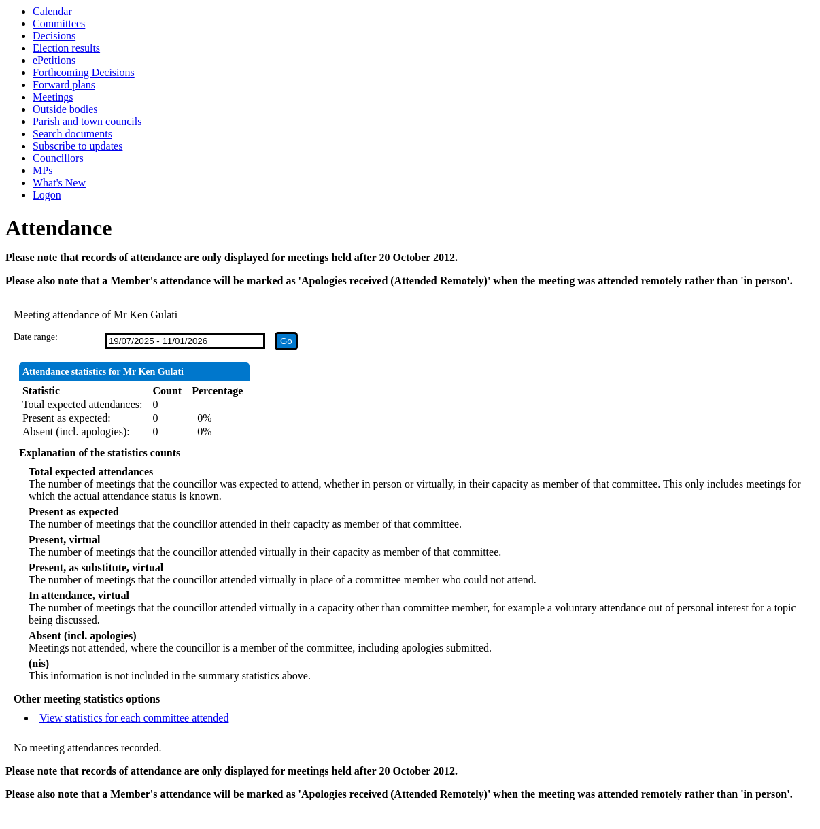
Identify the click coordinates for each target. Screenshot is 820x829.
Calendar (52, 11)
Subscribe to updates (77, 146)
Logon (47, 195)
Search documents (72, 133)
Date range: (36, 337)
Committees (59, 23)
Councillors (58, 158)
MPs (42, 170)
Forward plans (64, 84)
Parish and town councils (87, 121)
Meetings (53, 97)
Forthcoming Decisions (84, 72)
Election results (66, 48)
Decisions (54, 35)
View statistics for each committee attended (134, 718)
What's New (59, 182)
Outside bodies (65, 109)
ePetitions (54, 60)
